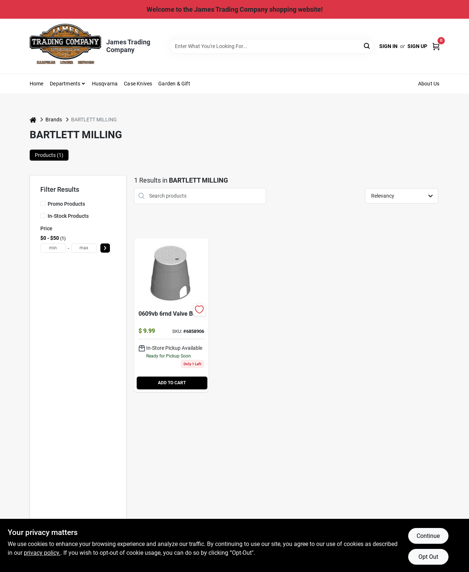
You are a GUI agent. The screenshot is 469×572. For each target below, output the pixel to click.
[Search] (367, 46)
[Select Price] (105, 248)
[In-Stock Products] (42, 215)
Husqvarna (105, 84)
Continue (428, 535)
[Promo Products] (42, 203)
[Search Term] (271, 46)
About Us (429, 84)
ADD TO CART (172, 382)
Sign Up (417, 46)
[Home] (33, 120)
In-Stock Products (68, 216)
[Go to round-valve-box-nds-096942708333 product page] (171, 315)
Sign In (388, 46)
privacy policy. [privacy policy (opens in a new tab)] (42, 552)
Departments (65, 84)
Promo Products (66, 204)
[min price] (53, 248)
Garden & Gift (174, 84)
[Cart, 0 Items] (436, 46)
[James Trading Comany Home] (65, 46)
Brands (53, 119)
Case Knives (138, 84)
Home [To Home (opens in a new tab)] (37, 84)
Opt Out (428, 556)
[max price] (84, 248)
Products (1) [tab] (49, 155)
